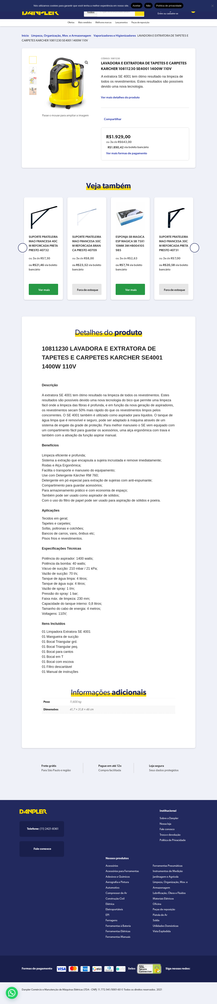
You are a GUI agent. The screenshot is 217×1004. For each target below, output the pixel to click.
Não (148, 5)
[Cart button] (190, 12)
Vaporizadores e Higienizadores (115, 35)
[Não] (212, 6)
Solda (156, 925)
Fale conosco (168, 830)
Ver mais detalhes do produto (120, 97)
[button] (86, 62)
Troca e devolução (171, 836)
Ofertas (71, 23)
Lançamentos (121, 23)
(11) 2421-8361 (42, 829)
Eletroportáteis (115, 913)
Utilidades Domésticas (167, 931)
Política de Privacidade (174, 842)
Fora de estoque (87, 290)
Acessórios (112, 866)
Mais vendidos (85, 23)
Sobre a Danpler (170, 818)
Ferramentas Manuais (119, 943)
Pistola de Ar (161, 919)
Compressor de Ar (117, 895)
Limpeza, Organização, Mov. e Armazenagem (61, 35)
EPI (108, 919)
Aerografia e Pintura (118, 884)
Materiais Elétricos (164, 901)
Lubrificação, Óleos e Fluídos (171, 895)
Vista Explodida (163, 937)
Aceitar (137, 5)
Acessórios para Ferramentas (124, 872)
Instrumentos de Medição (169, 872)
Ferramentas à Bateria (119, 931)
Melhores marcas (103, 23)
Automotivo (113, 890)
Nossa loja (166, 824)
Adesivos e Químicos (119, 878)
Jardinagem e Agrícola (166, 878)
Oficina (157, 907)
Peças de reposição (140, 23)
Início (25, 35)
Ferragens (112, 925)
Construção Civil (116, 901)
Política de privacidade (169, 5)
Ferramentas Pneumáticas (169, 866)
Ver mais (44, 290)
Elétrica (110, 907)
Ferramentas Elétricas (119, 937)
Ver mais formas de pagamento (126, 153)
